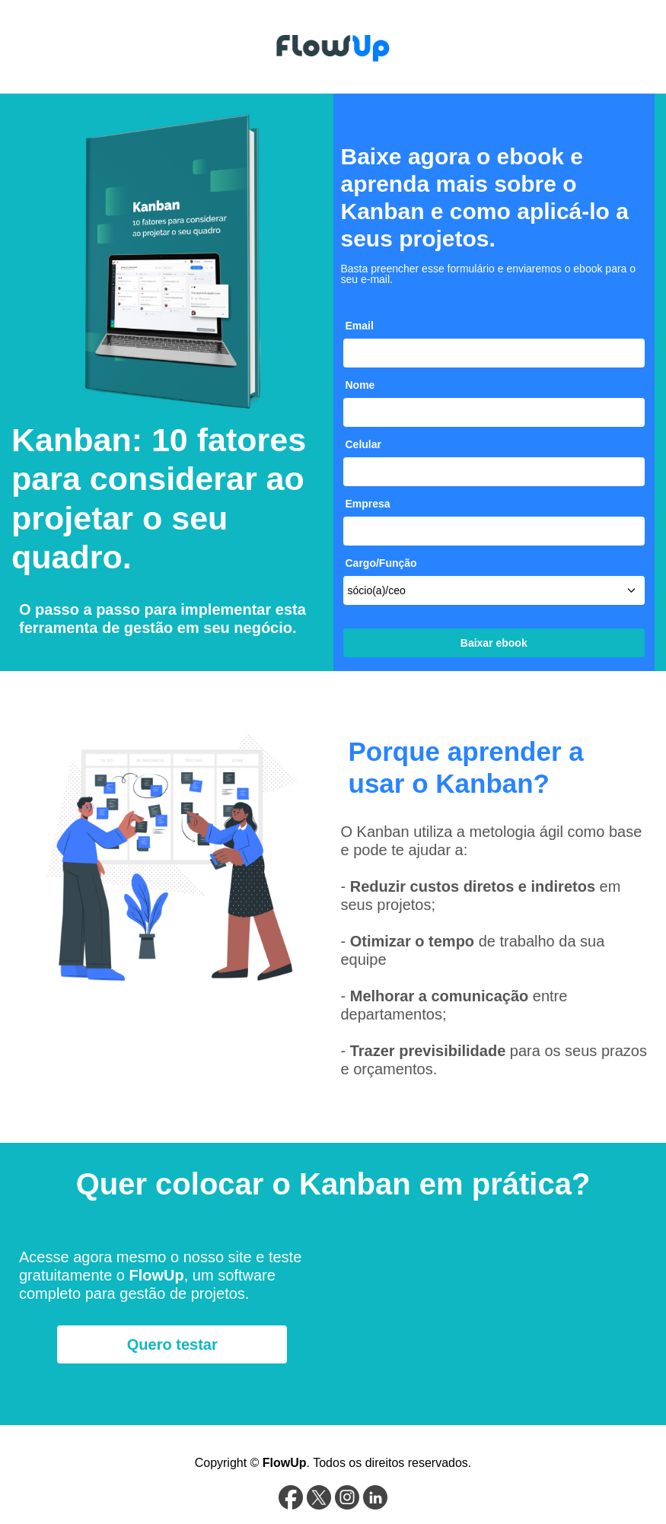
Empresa (368, 504)
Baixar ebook (493, 643)
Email (360, 326)
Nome (360, 385)
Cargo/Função (381, 563)
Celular (363, 444)
